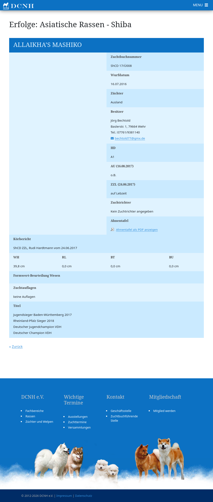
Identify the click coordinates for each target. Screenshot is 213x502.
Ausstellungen (78, 417)
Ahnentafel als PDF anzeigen (137, 229)
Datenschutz (83, 496)
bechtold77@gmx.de (130, 138)
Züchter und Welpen (39, 422)
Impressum (64, 496)
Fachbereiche (34, 411)
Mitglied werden (164, 411)
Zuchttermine (77, 422)
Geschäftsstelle (121, 411)
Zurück (17, 346)
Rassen (30, 416)
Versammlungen (79, 427)
